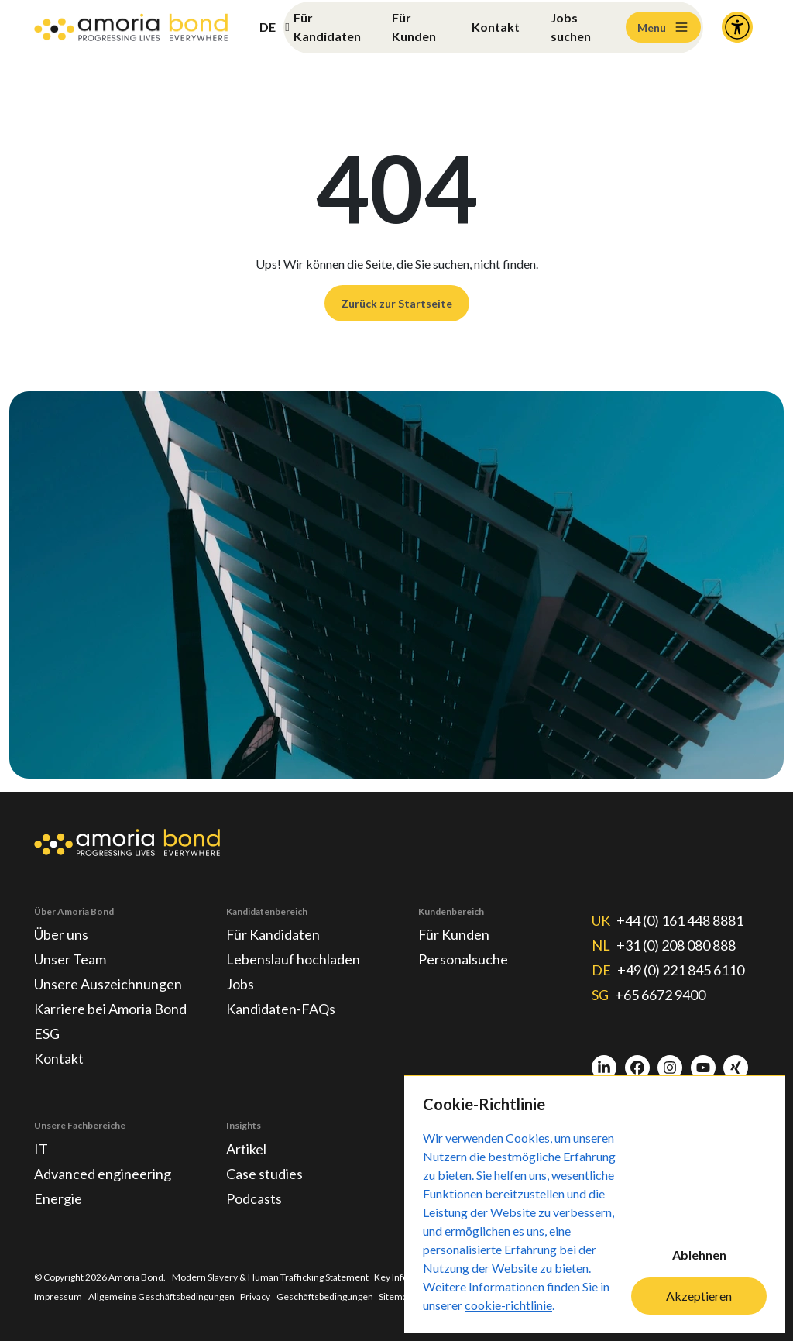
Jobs (240, 983)
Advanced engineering (102, 1173)
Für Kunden (414, 26)
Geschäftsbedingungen (324, 1296)
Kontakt (496, 26)
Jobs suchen (571, 26)
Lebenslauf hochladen (293, 959)
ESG (47, 1033)
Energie (58, 1198)
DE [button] (267, 26)
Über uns (61, 934)
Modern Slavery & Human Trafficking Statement (270, 1277)
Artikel (246, 1148)
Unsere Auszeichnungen (108, 983)
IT (41, 1148)
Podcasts (254, 1198)
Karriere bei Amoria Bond (110, 1008)
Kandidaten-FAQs (280, 1008)
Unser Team (70, 959)
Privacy (255, 1296)
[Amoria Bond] (131, 27)
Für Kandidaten (327, 26)
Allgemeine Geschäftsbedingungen (161, 1296)
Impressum (58, 1296)
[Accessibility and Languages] (737, 27)
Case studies (264, 1173)
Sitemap (395, 1296)
